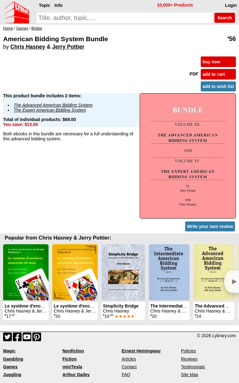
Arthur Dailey (76, 374)
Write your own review (210, 226)
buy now (211, 61)
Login (231, 5)
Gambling (13, 358)
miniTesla (72, 366)
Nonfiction (73, 350)
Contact (129, 366)
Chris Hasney (27, 47)
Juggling (12, 374)
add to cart (214, 74)
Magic (9, 350)
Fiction (70, 358)
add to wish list (218, 86)
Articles (129, 358)
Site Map (189, 374)
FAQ (126, 374)
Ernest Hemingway (141, 350)
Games (10, 366)
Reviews (189, 358)
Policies (188, 350)
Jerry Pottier (68, 47)
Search (224, 17)
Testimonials (193, 366)
